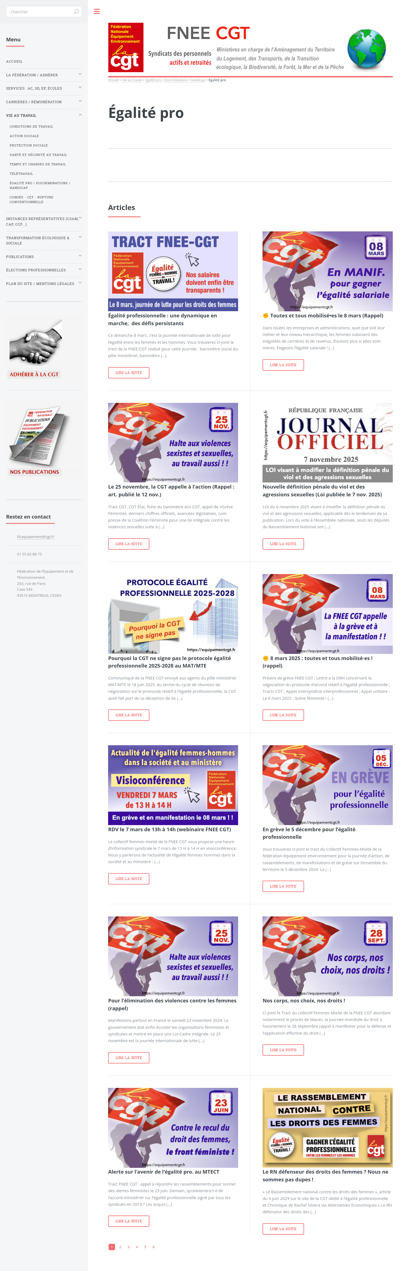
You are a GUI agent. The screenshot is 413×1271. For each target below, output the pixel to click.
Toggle (97, 11)
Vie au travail (132, 80)
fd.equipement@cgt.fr (35, 536)
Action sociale (24, 136)
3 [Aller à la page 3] (128, 1247)
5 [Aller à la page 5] (145, 1247)
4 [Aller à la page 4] (137, 1247)
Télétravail (21, 174)
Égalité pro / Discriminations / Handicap (175, 80)
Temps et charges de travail (38, 164)
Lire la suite (129, 373)
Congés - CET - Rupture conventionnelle (31, 199)
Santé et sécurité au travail (38, 155)
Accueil (113, 80)
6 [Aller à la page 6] (154, 1247)
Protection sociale (29, 145)
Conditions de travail (31, 126)
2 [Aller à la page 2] (120, 1247)
